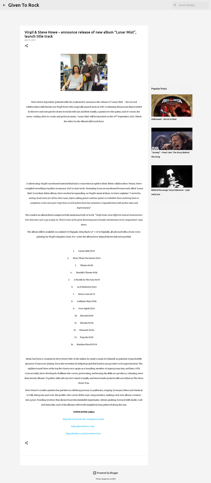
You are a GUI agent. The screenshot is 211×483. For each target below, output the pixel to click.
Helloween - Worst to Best (164, 119)
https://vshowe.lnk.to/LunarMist (115, 236)
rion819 (112, 479)
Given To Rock (23, 5)
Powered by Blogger (105, 473)
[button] (26, 46)
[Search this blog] (193, 5)
